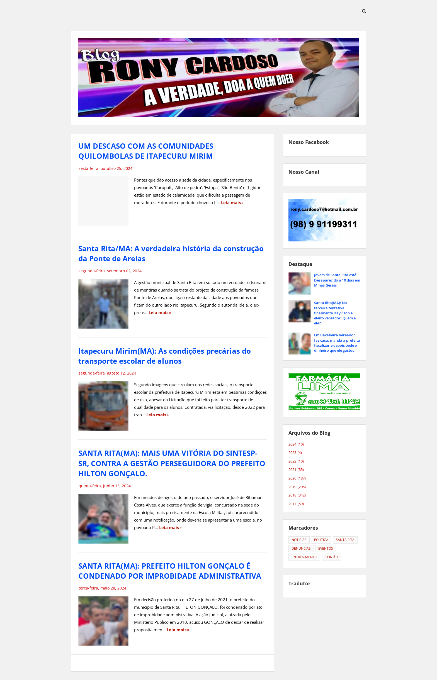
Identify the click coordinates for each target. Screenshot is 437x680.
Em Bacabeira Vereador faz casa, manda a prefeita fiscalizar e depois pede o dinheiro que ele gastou (337, 342)
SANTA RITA (345, 539)
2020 (297, 478)
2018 (297, 495)
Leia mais (231, 202)
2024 (296, 444)
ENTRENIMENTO (304, 557)
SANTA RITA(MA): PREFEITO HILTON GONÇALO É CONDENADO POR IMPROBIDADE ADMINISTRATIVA (169, 571)
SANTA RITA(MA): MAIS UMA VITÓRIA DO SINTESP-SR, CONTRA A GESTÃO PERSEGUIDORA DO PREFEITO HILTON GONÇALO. (171, 463)
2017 (296, 504)
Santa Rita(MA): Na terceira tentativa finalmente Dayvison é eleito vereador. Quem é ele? (335, 313)
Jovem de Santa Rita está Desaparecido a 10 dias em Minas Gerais (337, 279)
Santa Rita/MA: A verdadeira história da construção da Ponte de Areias (171, 253)
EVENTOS (325, 548)
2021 (296, 470)
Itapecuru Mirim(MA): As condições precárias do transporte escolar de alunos (164, 356)
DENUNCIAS (301, 548)
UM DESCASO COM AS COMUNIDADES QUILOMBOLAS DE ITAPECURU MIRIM (145, 151)
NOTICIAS (299, 539)
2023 (295, 453)
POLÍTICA (321, 539)
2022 (296, 461)
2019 (297, 487)
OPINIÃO (331, 557)
